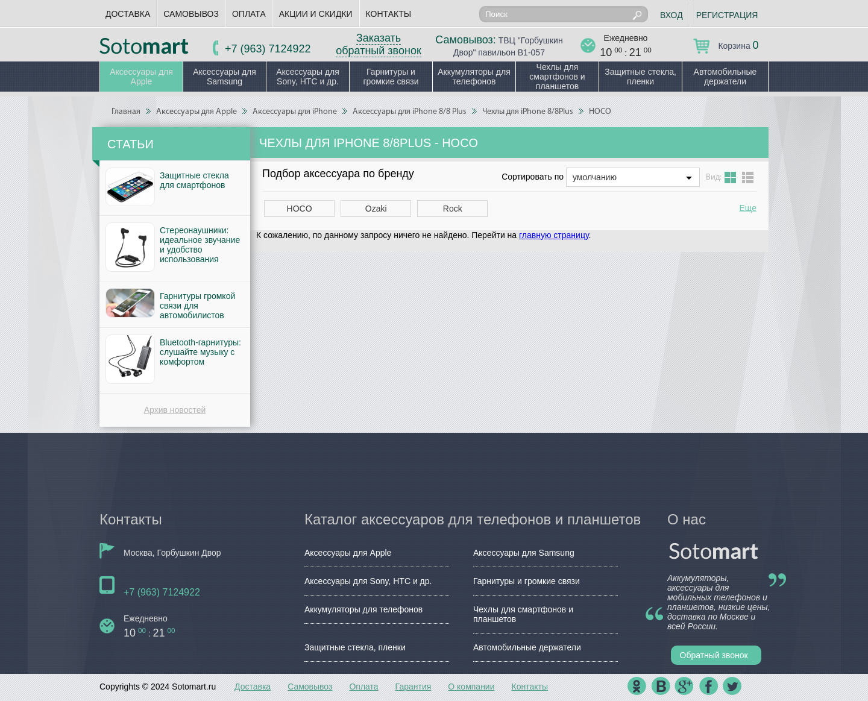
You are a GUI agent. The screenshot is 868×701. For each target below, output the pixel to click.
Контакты (389, 14)
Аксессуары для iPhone (295, 111)
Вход (671, 15)
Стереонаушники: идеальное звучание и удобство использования (200, 244)
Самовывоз (191, 14)
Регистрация (727, 15)
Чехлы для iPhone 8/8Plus (527, 111)
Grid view (730, 177)
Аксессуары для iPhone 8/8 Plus (410, 111)
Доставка (127, 14)
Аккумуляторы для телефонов (474, 76)
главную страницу (553, 235)
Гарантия (413, 686)
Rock (452, 208)
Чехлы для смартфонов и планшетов (557, 76)
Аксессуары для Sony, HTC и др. (307, 76)
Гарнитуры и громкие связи (390, 76)
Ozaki (376, 208)
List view (747, 177)
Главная (126, 111)
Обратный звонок (714, 655)
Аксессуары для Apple (141, 76)
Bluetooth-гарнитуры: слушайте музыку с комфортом (200, 352)
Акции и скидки (316, 14)
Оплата (249, 14)
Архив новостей (175, 410)
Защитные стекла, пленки (640, 76)
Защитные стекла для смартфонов (194, 180)
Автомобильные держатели (725, 76)
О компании (471, 686)
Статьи (130, 144)
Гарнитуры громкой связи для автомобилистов (197, 305)
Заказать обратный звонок (378, 44)
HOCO (600, 111)
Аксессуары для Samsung (224, 76)
